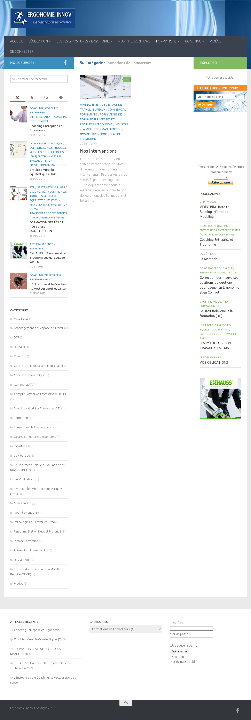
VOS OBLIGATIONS (214, 362)
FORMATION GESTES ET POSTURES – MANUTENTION (46, 227)
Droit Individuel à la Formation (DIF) (37, 408)
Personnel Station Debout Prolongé (37, 531)
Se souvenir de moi (185, 645)
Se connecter (21, 51)
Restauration (22, 559)
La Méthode (90, 129)
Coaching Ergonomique (46, 143)
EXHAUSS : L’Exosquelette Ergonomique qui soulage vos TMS (48, 257)
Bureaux (99, 109)
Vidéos (215, 41)
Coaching (193, 41)
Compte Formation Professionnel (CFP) (40, 394)
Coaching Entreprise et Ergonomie (36, 630)
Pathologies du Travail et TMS (34, 522)
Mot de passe (179, 634)
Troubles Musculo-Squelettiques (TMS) (40, 639)
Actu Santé (38, 244)
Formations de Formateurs (32, 427)
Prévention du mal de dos (48, 164)
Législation (38, 41)
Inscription (177, 656)
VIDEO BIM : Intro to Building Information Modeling (215, 211)
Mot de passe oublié (183, 661)
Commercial (117, 109)
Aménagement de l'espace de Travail (39, 328)
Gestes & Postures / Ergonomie (83, 41)
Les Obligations (24, 479)
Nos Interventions (134, 41)
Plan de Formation (26, 541)
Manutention (111, 129)
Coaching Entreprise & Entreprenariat (44, 112)
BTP (32, 187)
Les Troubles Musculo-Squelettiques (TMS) (48, 152)
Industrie (122, 124)
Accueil (16, 41)
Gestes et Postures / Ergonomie (35, 436)
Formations (166, 41)
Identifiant (177, 622)
